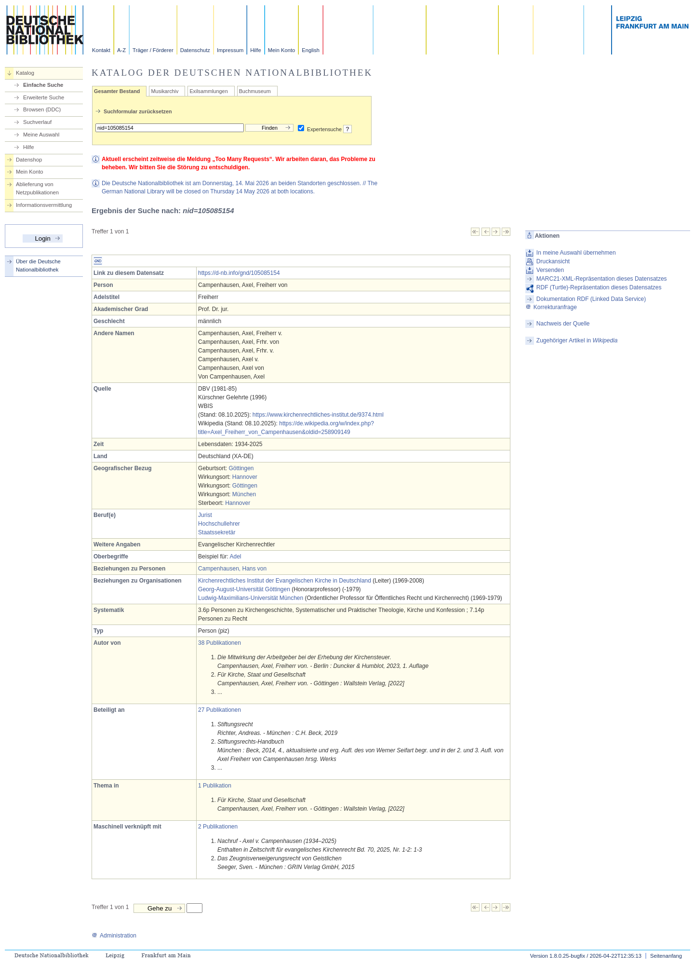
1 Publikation (214, 785)
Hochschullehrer (219, 523)
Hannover (244, 477)
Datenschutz (195, 50)
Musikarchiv (164, 91)
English (311, 50)
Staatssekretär (216, 532)
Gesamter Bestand (117, 91)
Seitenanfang (666, 956)
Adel (235, 556)
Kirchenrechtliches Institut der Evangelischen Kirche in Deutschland (284, 580)
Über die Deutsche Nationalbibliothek (38, 265)
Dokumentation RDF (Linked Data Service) (591, 299)
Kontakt (101, 50)
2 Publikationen (218, 826)
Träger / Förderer (153, 50)
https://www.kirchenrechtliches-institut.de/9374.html (318, 414)
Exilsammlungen (208, 91)
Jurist (205, 515)
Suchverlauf (37, 122)
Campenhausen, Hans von (232, 568)
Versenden (550, 270)
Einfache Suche (43, 85)
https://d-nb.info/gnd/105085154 (239, 273)
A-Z (121, 50)
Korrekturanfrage (551, 307)
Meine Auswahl (41, 134)
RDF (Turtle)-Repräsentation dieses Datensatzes (599, 287)
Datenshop (29, 160)
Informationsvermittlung (44, 205)
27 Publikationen (219, 709)
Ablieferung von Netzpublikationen (37, 188)
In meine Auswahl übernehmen (576, 252)
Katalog (25, 73)
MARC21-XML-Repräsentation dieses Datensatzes (601, 278)
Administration (114, 935)
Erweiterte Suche (43, 97)
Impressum (230, 50)
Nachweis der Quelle (563, 323)
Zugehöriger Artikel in (577, 340)
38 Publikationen (219, 642)
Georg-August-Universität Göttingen (244, 589)
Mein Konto (281, 50)
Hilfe (255, 50)
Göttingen (241, 468)
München (244, 494)
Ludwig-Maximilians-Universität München (250, 598)
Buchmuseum (255, 91)
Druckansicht (553, 261)
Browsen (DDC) (42, 109)
